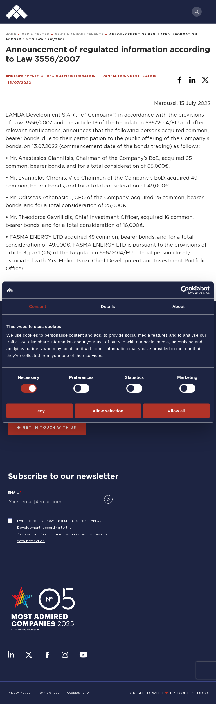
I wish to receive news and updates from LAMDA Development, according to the (59, 524)
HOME (11, 34)
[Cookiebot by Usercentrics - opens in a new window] (185, 290)
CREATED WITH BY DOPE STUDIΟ (169, 693)
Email (13, 493)
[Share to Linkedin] (192, 80)
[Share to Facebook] (179, 80)
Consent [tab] (37, 306)
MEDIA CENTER (35, 34)
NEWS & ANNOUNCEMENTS (79, 34)
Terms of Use (49, 692)
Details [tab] (108, 306)
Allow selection (108, 410)
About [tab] (178, 306)
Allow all (176, 410)
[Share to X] (205, 80)
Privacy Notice (19, 692)
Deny (39, 410)
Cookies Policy (78, 692)
